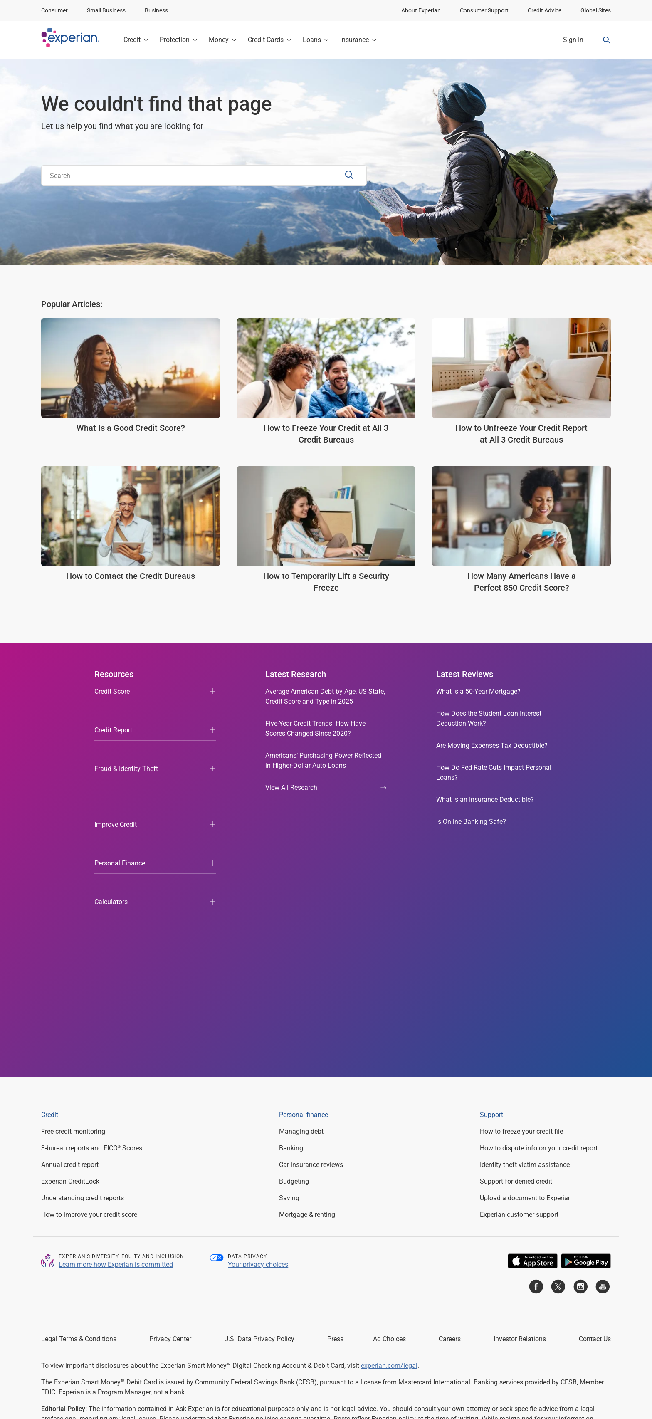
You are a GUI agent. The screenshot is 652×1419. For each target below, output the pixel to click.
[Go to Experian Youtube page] (602, 1068)
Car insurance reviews (311, 945)
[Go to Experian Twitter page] (558, 1068)
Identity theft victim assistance (525, 945)
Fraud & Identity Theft (126, 735)
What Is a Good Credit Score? (131, 428)
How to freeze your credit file (521, 912)
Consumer (54, 10)
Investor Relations (520, 1119)
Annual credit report (70, 945)
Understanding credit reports (82, 978)
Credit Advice (544, 10)
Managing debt (301, 912)
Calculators (111, 802)
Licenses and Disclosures (307, 1372)
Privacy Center (170, 1119)
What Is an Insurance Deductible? (485, 799)
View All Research (326, 787)
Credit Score (112, 691)
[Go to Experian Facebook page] (536, 1068)
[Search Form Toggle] (607, 40)
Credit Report (113, 713)
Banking (291, 928)
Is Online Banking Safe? (471, 822)
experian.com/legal (389, 1146)
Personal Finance (119, 780)
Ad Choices (389, 1119)
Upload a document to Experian (526, 978)
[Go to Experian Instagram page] (580, 1068)
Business (156, 10)
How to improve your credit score (89, 995)
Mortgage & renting (307, 995)
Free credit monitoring (73, 912)
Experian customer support (519, 995)
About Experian (421, 10)
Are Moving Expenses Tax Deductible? (492, 745)
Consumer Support (484, 10)
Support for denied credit (516, 962)
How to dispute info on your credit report (539, 928)
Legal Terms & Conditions (78, 1119)
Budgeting (294, 962)
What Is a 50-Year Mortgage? (478, 691)
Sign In (573, 40)
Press (335, 1119)
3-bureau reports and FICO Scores (91, 928)
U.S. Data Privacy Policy (259, 1119)
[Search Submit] (350, 175)
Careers (450, 1119)
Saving (289, 978)
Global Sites (595, 10)
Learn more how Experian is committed (116, 1044)
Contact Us (595, 1119)
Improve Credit (115, 757)
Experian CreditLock (70, 962)
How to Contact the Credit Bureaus (130, 576)
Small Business (106, 10)
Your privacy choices (258, 1044)
